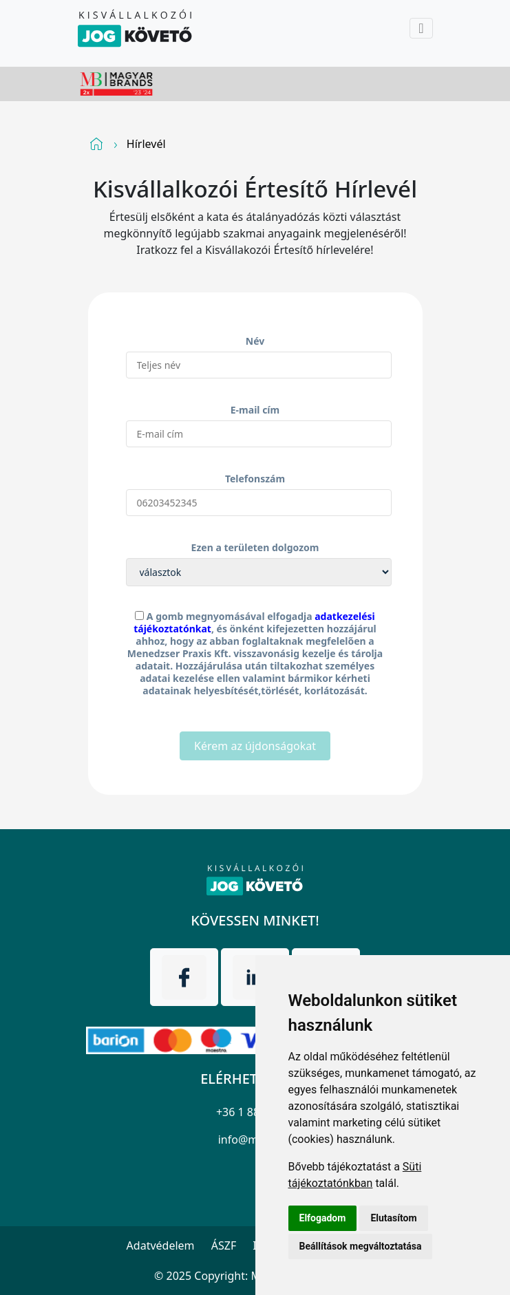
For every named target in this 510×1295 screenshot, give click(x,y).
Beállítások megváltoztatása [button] (360, 1246)
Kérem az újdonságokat (255, 745)
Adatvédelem (161, 1245)
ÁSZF (223, 1245)
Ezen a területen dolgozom (255, 547)
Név (255, 340)
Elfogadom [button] (322, 1217)
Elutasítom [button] (393, 1217)
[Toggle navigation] (421, 28)
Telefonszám (255, 478)
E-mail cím (255, 409)
